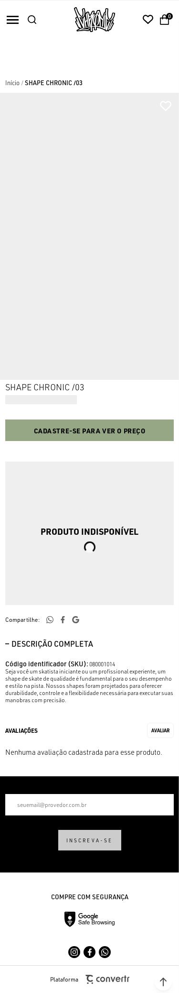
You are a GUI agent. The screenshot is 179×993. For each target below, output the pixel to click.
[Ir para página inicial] (12, 83)
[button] (163, 982)
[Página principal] (94, 19)
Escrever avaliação (160, 730)
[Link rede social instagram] (74, 952)
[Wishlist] (148, 19)
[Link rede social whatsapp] (105, 952)
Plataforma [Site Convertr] (89, 979)
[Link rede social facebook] (89, 952)
